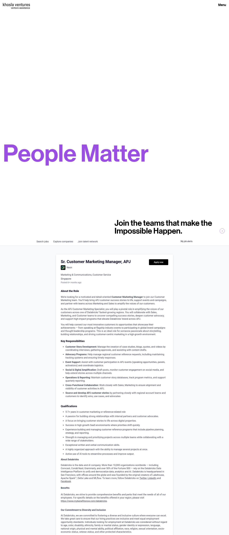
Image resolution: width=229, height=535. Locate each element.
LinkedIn (152, 478)
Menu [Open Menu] (222, 5)
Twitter (142, 478)
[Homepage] (16, 4)
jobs (43, 241)
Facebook (66, 481)
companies (63, 241)
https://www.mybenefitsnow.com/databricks (84, 501)
